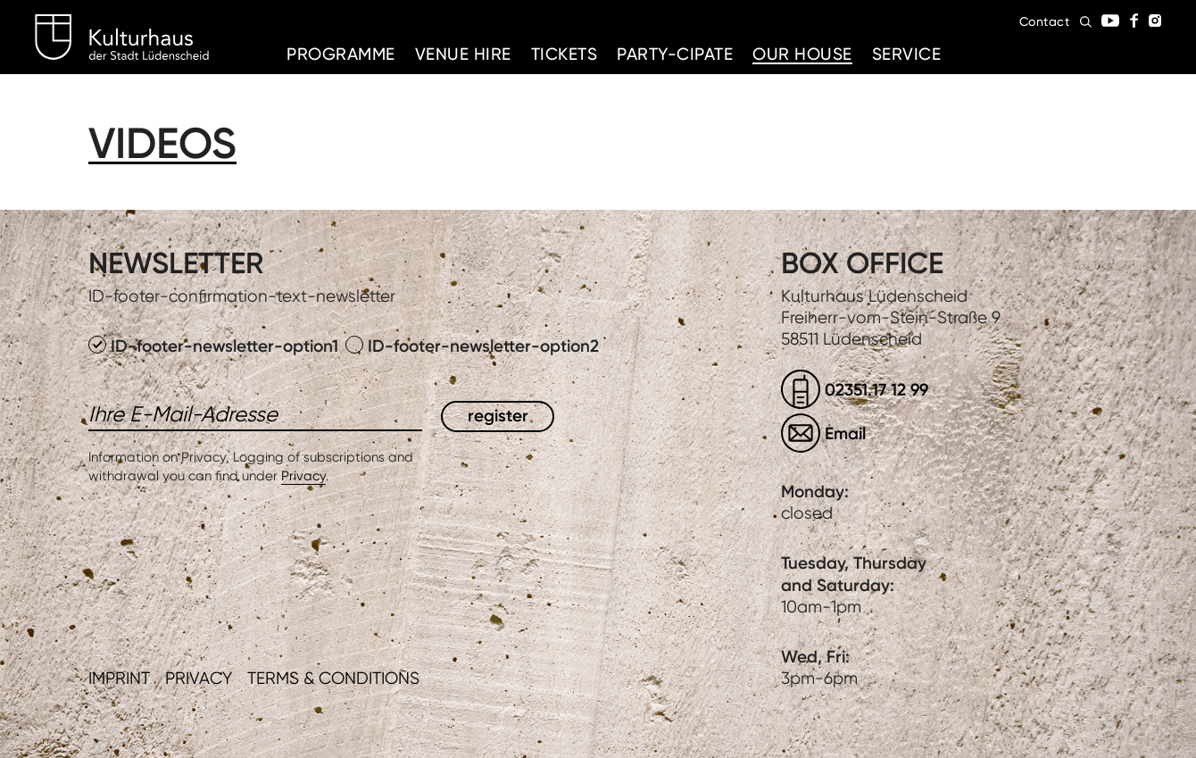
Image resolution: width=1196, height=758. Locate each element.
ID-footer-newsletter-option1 (215, 346)
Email (845, 433)
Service (907, 54)
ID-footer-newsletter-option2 (472, 346)
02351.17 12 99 (876, 389)
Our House (802, 54)
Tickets (564, 54)
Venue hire (463, 54)
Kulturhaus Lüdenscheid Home (122, 37)
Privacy (303, 476)
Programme (341, 54)
